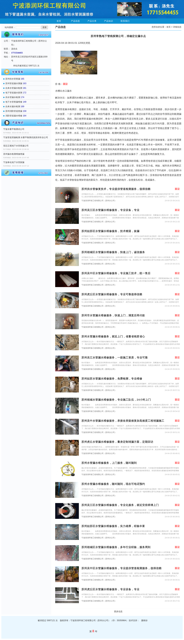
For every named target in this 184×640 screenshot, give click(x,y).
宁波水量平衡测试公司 (13, 129)
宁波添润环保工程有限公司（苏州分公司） (98, 201)
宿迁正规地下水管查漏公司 (16, 146)
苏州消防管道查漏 (13, 111)
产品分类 (92, 21)
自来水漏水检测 (12, 106)
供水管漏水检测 (12, 97)
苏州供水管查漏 (12, 79)
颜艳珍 (144, 620)
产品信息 (75, 21)
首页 (59, 21)
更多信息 (118, 611)
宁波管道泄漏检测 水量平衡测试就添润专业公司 (25, 137)
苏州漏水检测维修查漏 (13, 154)
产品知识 (108, 21)
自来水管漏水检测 (13, 88)
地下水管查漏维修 (13, 102)
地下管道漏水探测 (13, 93)
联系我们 (125, 21)
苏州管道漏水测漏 (13, 83)
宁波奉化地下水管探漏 (13, 162)
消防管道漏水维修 (13, 116)
